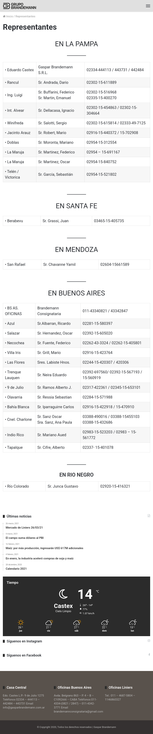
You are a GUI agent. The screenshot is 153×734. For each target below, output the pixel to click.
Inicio (8, 16)
